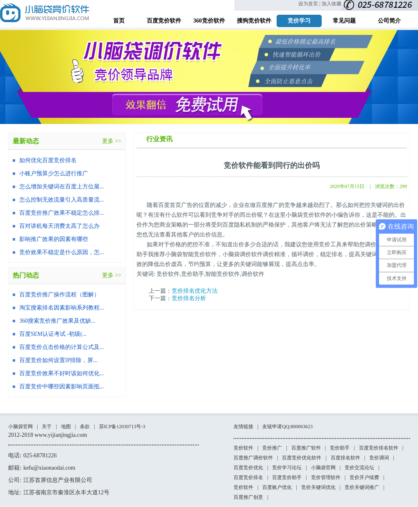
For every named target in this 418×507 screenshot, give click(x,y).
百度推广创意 (248, 497)
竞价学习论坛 (287, 467)
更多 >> (111, 141)
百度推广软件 (306, 448)
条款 (85, 426)
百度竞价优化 (248, 467)
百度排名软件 (345, 458)
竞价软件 (243, 448)
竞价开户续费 (364, 477)
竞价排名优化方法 (195, 291)
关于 (47, 426)
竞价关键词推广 (362, 487)
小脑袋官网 (20, 426)
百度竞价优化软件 (301, 458)
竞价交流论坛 (359, 467)
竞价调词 (379, 458)
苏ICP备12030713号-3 (122, 426)
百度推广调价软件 (253, 458)
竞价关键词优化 (318, 487)
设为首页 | (309, 4)
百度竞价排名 (248, 477)
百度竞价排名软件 (378, 448)
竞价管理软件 (326, 477)
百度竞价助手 (287, 477)
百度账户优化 (277, 487)
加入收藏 (331, 4)
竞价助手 (340, 448)
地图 (66, 426)
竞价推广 (272, 448)
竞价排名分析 (189, 298)
